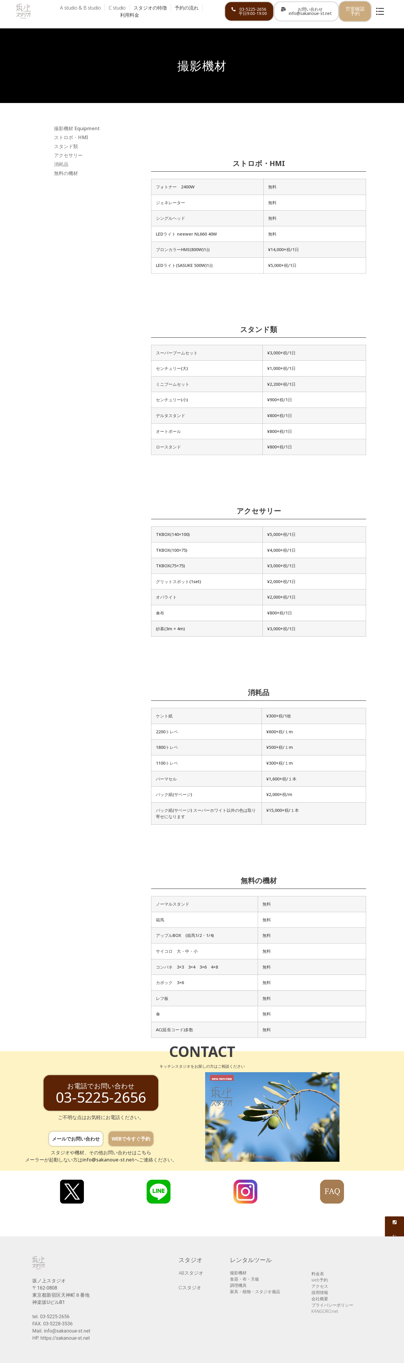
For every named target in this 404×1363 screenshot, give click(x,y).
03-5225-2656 (55, 1316)
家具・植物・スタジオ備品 (255, 1291)
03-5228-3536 (58, 1324)
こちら (144, 1152)
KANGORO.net (324, 1311)
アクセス (319, 1286)
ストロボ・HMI (71, 137)
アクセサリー (68, 155)
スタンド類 (66, 146)
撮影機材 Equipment (77, 128)
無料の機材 (66, 173)
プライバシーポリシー (332, 1305)
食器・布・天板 (244, 1279)
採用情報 (319, 1292)
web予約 (319, 1280)
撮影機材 (238, 1273)
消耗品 (61, 164)
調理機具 (238, 1285)
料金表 (317, 1273)
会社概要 (319, 1298)
